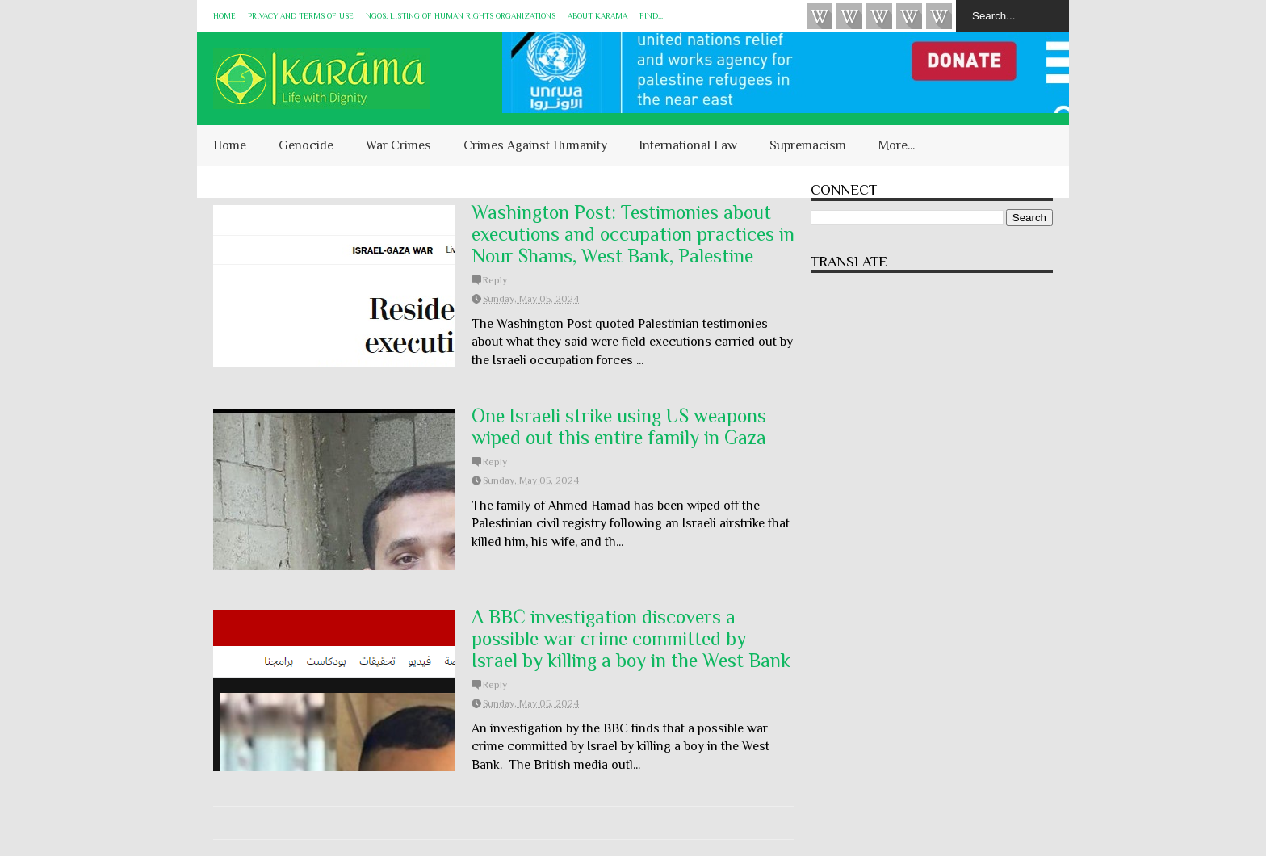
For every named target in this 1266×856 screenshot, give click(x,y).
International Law (688, 145)
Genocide (306, 145)
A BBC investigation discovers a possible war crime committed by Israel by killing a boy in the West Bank (631, 638)
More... (896, 145)
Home (224, 15)
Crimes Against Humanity (535, 145)
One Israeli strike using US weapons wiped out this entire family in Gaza (619, 426)
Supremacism (807, 145)
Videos (819, 16)
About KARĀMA (597, 15)
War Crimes (398, 145)
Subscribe (879, 16)
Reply (495, 280)
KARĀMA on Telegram (939, 16)
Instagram (909, 16)
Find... (651, 15)
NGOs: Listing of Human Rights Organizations (460, 15)
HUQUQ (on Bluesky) (849, 16)
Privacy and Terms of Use (301, 15)
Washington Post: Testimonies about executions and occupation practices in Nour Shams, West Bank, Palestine (633, 233)
